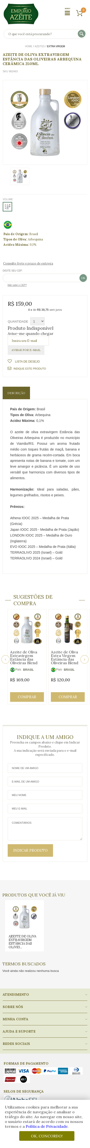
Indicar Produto (30, 850)
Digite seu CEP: (13, 270)
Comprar (27, 697)
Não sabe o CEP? (17, 285)
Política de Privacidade (47, 1126)
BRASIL (28, 669)
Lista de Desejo (27, 361)
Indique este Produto (27, 368)
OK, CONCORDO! (47, 1136)
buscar (82, 34)
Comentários (45, 828)
